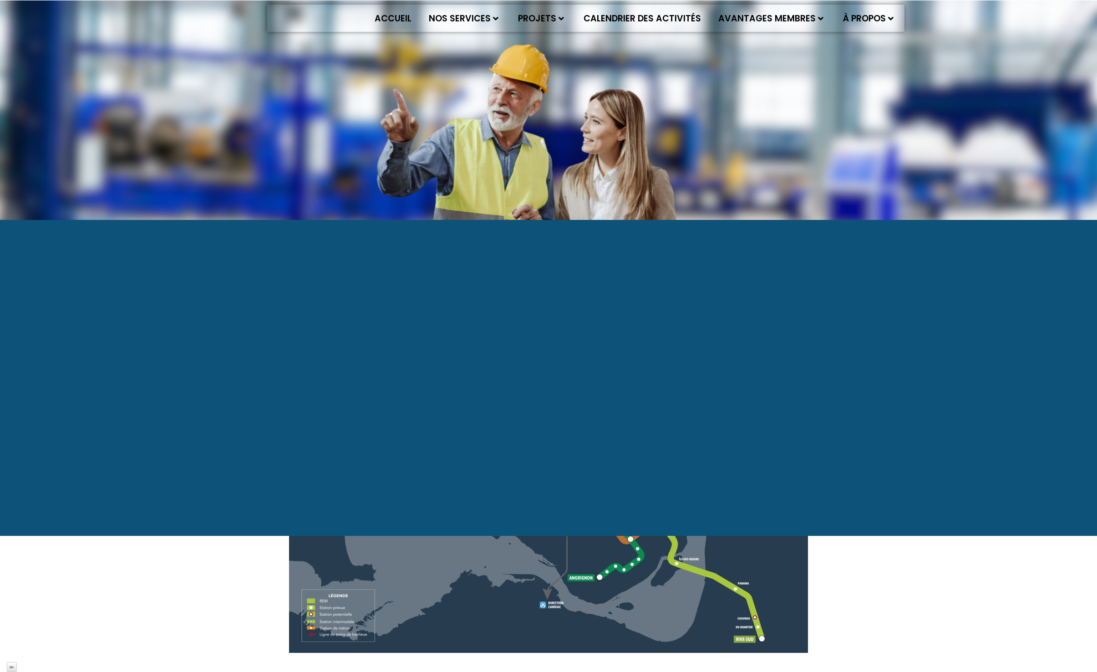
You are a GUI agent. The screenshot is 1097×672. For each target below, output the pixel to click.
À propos (868, 18)
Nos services (463, 18)
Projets (541, 18)
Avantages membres (770, 18)
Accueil (393, 18)
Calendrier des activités (642, 18)
